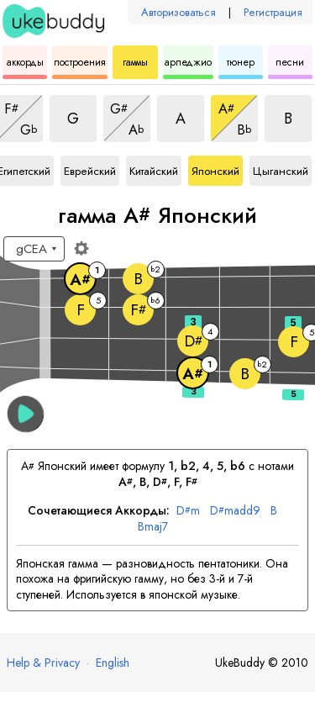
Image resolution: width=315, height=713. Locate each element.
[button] (26, 414)
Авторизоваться (178, 12)
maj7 (153, 527)
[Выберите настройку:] (34, 248)
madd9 (235, 511)
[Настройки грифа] (81, 248)
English (112, 662)
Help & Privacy (43, 662)
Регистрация (273, 12)
